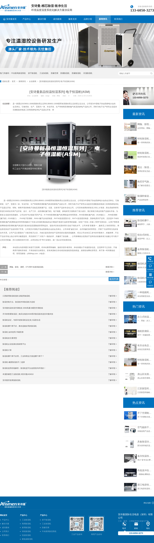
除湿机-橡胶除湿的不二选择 (14, 362)
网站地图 (147, 503)
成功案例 (57, 19)
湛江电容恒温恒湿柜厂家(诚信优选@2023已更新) (145, 484)
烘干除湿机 (32, 73)
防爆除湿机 (76, 73)
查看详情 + (109, 267)
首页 (13, 81)
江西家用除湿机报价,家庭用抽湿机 (16, 296)
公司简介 (5, 531)
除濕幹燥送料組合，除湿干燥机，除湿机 (145, 196)
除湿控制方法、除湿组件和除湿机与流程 (19, 302)
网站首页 (3, 515)
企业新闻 (32, 81)
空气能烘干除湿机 (145, 427)
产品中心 (27, 19)
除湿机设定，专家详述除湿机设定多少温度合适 (21, 320)
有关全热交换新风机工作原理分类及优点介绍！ (145, 345)
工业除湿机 (26, 520)
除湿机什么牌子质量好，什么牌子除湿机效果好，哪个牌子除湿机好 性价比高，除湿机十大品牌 (145, 278)
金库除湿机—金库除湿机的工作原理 (145, 249)
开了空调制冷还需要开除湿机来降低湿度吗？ (145, 413)
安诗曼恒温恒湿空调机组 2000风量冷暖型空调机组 (23, 308)
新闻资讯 (103, 19)
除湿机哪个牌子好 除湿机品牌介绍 (145, 220)
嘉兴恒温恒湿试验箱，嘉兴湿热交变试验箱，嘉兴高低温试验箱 (145, 456)
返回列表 (114, 279)
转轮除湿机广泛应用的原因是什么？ (145, 138)
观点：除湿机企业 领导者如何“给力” (145, 167)
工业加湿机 (44, 73)
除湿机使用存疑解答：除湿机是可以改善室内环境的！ (24, 368)
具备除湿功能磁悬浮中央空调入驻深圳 (145, 441)
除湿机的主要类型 (10, 338)
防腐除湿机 (64, 73)
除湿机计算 (7, 350)
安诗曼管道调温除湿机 (12, 380)
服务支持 (72, 19)
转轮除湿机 (26, 531)
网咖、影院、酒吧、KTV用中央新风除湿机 (26, 267)
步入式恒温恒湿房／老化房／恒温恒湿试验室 (145, 317)
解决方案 (42, 19)
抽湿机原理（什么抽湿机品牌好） (145, 263)
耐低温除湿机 (27, 539)
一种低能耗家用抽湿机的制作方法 (145, 292)
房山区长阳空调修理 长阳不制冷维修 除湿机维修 (145, 374)
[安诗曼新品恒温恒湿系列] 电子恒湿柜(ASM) (57, 81)
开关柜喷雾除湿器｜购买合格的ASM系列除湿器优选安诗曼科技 (28, 314)
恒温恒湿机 (26, 535)
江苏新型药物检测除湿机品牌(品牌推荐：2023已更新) (145, 388)
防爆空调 (54, 73)
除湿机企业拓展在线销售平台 (14, 344)
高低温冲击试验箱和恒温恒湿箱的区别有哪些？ (145, 470)
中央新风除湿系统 (18, 73)
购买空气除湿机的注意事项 (145, 181)
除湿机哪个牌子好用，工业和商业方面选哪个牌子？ (23, 356)
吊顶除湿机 (87, 73)
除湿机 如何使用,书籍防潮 (13, 332)
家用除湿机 (26, 527)
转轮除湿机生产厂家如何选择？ (145, 153)
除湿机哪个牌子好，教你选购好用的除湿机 (20, 326)
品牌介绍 (88, 19)
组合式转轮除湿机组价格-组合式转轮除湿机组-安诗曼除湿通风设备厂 (145, 235)
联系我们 (118, 19)
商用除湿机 (26, 524)
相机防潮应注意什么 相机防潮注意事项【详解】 (145, 331)
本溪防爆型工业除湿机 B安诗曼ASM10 (18, 374)
